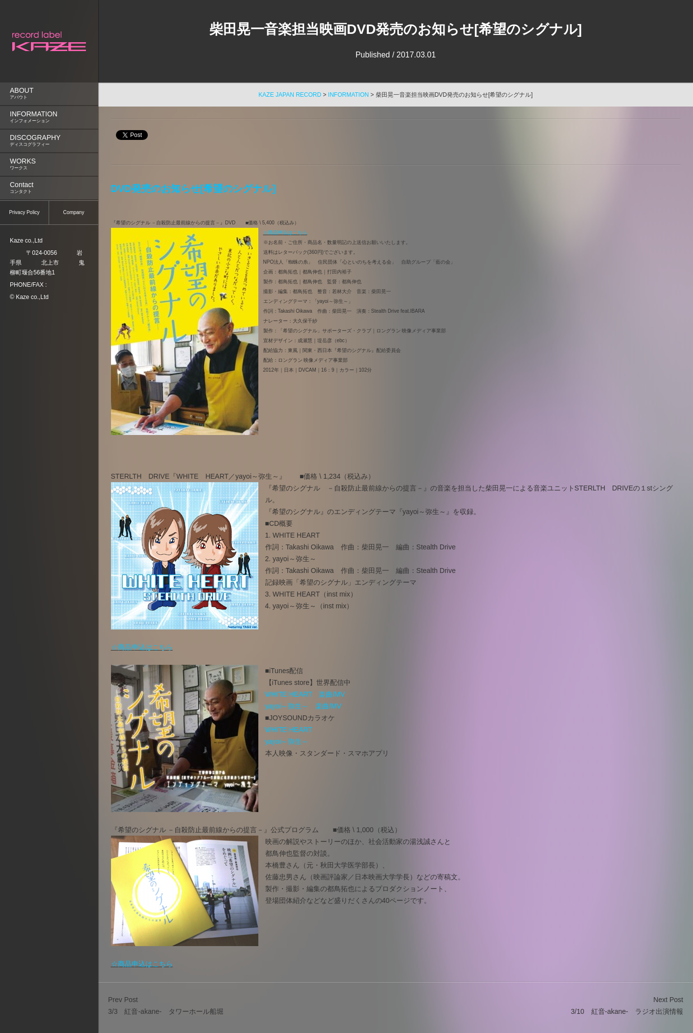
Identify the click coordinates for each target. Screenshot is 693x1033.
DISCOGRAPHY (49, 141)
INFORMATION (49, 117)
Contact (49, 188)
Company (73, 212)
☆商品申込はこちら (285, 232)
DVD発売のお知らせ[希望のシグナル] (193, 188)
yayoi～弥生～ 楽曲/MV (303, 706)
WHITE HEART (288, 730)
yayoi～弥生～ (287, 741)
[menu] (49, 101)
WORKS (49, 164)
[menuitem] (49, 93)
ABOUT (49, 93)
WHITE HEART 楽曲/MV (305, 694)
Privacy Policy (24, 212)
